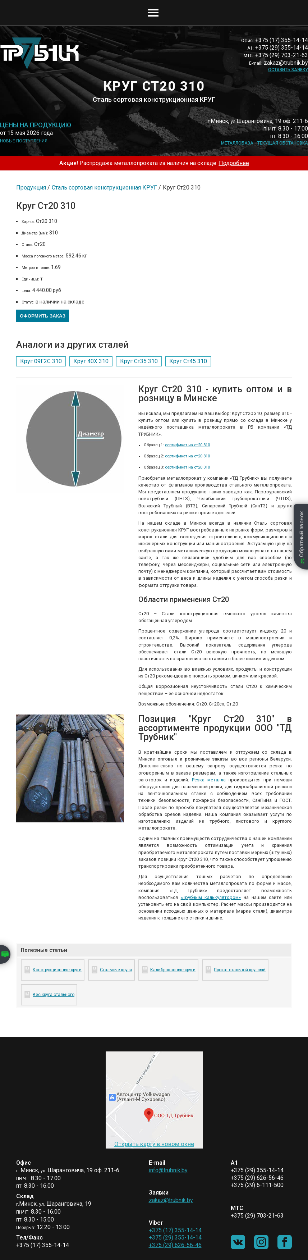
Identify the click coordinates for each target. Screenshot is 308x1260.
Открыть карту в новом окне (154, 1143)
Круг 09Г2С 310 (41, 361)
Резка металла (209, 779)
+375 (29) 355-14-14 (175, 1237)
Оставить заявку (288, 70)
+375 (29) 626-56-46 (175, 1245)
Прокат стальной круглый (240, 969)
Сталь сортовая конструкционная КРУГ (104, 187)
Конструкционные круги (57, 969)
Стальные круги (116, 969)
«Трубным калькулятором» (211, 897)
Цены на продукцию (35, 125)
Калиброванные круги (173, 969)
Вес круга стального (53, 994)
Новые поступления (23, 140)
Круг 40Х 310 (91, 361)
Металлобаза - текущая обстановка (264, 143)
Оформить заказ (42, 316)
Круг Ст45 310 (188, 361)
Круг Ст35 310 (139, 361)
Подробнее (234, 163)
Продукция (31, 187)
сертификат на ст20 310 (187, 445)
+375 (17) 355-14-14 (175, 1230)
